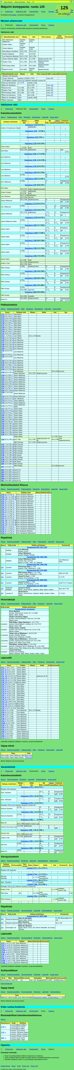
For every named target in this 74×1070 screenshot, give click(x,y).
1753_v (3, 945)
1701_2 (3, 503)
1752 (2, 355)
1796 (2, 455)
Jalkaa (57, 121)
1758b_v (4, 960)
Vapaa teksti (54, 117)
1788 (2, 432)
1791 (2, 444)
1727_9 (3, 672)
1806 (2, 478)
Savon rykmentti (8, 2)
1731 (2, 314)
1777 (2, 409)
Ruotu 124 (25, 1066)
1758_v (3, 958)
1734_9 (3, 699)
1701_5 (3, 510)
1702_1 (3, 527)
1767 (2, 388)
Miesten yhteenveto (11, 21)
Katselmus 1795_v (27, 841)
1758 (2, 369)
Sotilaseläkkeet (41, 779)
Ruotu (28, 2)
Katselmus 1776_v (27, 796)
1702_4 (3, 533)
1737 (2, 325)
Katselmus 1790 (31, 256)
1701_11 (4, 522)
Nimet (14, 1066)
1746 (2, 340)
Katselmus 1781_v (28, 812)
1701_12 (4, 524)
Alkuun (3, 117)
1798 (2, 459)
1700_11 (4, 497)
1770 (2, 396)
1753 (2, 357)
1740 (2, 331)
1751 (2, 351)
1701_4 (3, 507)
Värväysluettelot (12, 779)
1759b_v (4, 963)
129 (52, 85)
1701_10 (4, 520)
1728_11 (4, 680)
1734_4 (3, 689)
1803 (2, 472)
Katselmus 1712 (31, 125)
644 (2, 589)
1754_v (3, 948)
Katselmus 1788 (31, 240)
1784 (2, 424)
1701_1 (3, 501)
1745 (2, 338)
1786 (2, 428)
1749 (2, 346)
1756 (2, 365)
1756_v (3, 954)
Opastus (51, 11)
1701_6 (3, 512)
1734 (2, 319)
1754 (2, 361)
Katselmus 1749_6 (31, 160)
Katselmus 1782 (31, 225)
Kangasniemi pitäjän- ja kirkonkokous (45, 997)
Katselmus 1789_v (27, 830)
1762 (2, 380)
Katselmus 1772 (31, 204)
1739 (2, 329)
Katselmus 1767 (31, 185)
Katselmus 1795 (31, 271)
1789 (2, 434)
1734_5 (3, 691)
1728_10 (4, 678)
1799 (2, 461)
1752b (3, 723)
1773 (2, 401)
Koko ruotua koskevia (13, 1007)
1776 (2, 406)
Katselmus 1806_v (27, 848)
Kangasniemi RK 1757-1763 (37, 547)
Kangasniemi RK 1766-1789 (37, 557)
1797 (2, 457)
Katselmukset (5, 1066)
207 (2, 583)
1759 (2, 372)
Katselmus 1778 (31, 217)
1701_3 (3, 505)
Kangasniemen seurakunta (25, 609)
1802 (2, 470)
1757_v (3, 956)
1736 (2, 323)
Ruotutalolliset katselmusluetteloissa (21, 1015)
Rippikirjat (27, 117)
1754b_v (4, 950)
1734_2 (3, 684)
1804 (2, 474)
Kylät (19, 1066)
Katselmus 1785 (31, 233)
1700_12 (4, 499)
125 (65, 890)
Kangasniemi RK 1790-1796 (37, 564)
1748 (2, 344)
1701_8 (3, 516)
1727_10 (4, 676)
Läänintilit (45, 117)
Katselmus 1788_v (27, 820)
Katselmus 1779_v (27, 803)
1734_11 (4, 704)
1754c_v (4, 952)
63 (38, 440)
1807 (2, 480)
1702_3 (3, 531)
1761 (2, 377)
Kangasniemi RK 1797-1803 (37, 570)
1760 (2, 375)
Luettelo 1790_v (33, 884)
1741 (2, 334)
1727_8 (3, 670)
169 (2, 567)
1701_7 (3, 514)
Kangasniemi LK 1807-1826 (37, 586)
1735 (2, 321)
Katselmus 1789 (31, 248)
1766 (2, 386)
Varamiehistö (33, 11)
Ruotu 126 (34, 1066)
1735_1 (3, 708)
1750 (2, 349)
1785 (2, 426)
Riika (20, 117)
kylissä (14, 15)
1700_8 (3, 495)
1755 (2, 363)
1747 (2, 342)
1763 (2, 382)
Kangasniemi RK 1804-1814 (37, 580)
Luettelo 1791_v (33, 896)
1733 (2, 317)
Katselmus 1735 (31, 143)
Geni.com (29, 755)
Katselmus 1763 (31, 179)
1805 (2, 476)
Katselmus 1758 (31, 172)
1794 (2, 451)
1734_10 (4, 702)
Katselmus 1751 (31, 166)
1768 (2, 390)
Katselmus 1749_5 (31, 154)
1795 (2, 453)
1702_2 (3, 529)
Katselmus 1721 (32, 137)
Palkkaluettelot (12, 117)
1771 (2, 398)
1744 (2, 336)
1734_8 (3, 697)
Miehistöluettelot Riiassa (14, 485)
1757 (2, 367)
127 (68, 14)
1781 (2, 417)
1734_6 (3, 693)
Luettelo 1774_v (32, 880)
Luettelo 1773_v (32, 868)
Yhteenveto (9, 11)
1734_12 (4, 706)
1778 (2, 411)
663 (2, 919)
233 (2, 927)
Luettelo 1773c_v (33, 874)
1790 (2, 439)
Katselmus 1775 (31, 210)
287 (2, 593)
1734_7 (3, 695)
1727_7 (3, 667)
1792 (2, 446)
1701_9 (3, 518)
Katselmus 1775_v (27, 787)
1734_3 (3, 687)
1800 (2, 464)
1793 (2, 449)
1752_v (3, 943)
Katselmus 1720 (31, 131)
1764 (2, 384)
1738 (2, 327)
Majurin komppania (20, 2)
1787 (2, 430)
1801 (2, 467)
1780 (2, 415)
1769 (2, 392)
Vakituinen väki (21, 11)
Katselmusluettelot (11, 113)
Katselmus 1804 (31, 292)
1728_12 (4, 682)
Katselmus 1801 (31, 285)
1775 (2, 403)
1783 (2, 421)
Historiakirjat (36, 117)
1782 (2, 419)
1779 (2, 413)
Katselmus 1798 (31, 278)
